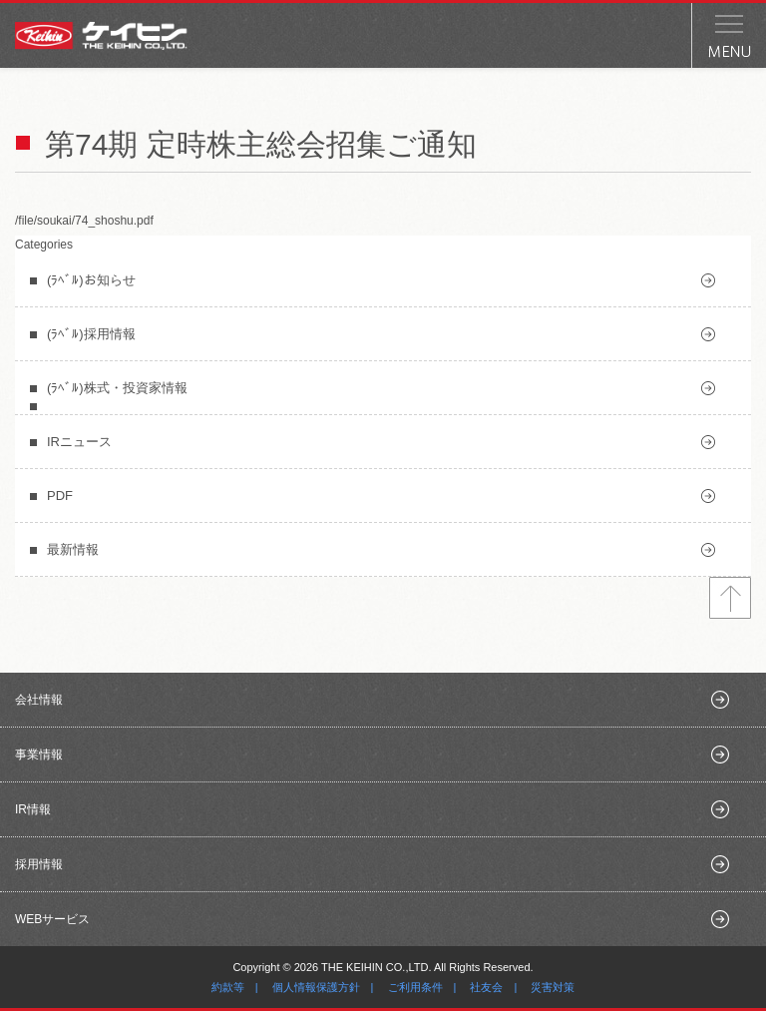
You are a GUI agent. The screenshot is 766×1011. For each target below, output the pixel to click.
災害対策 (552, 987)
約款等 (227, 987)
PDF (60, 495)
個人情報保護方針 (316, 987)
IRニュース (79, 441)
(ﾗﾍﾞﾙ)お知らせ (91, 279)
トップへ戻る (730, 598)
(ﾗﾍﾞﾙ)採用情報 (91, 333)
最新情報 (73, 549)
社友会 (486, 987)
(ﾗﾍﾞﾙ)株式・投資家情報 (117, 387)
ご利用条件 (415, 987)
